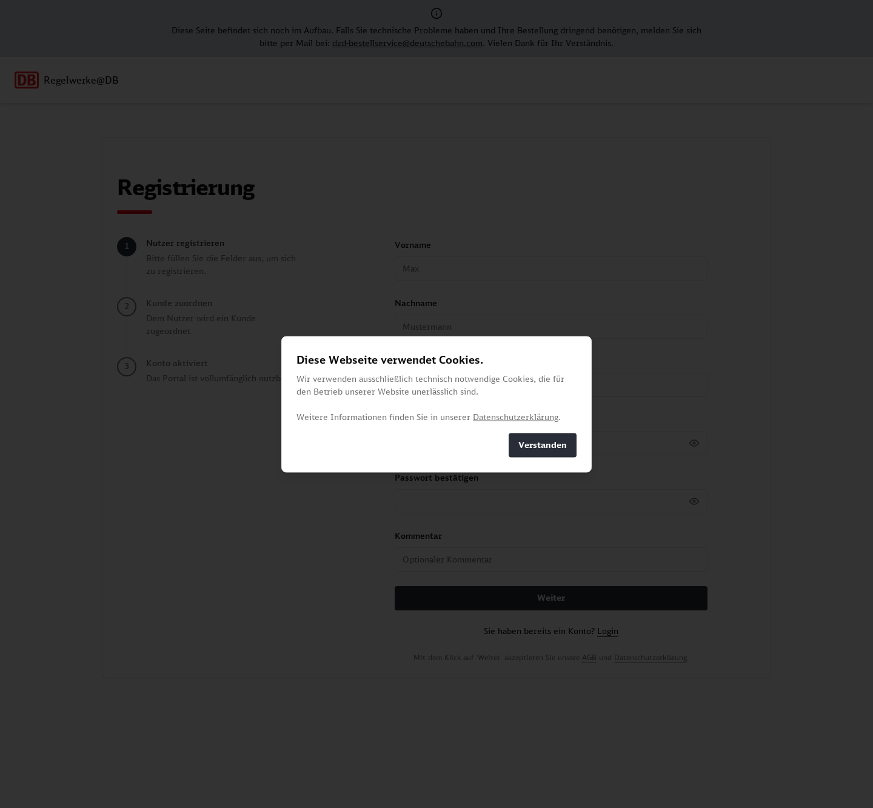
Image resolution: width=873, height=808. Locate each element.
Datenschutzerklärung (515, 416)
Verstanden (542, 444)
